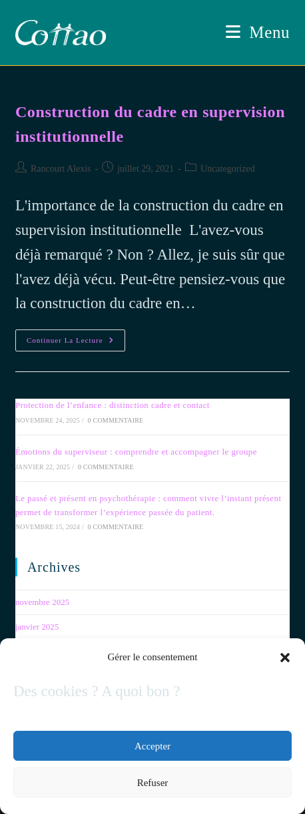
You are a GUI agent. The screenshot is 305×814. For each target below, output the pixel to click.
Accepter (152, 746)
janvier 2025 (37, 627)
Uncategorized (227, 169)
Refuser (152, 782)
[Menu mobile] (258, 32)
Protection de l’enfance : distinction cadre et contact (112, 405)
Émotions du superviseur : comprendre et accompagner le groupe (136, 452)
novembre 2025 (42, 602)
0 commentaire (116, 420)
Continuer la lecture (76, 343)
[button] (285, 657)
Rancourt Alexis (61, 169)
